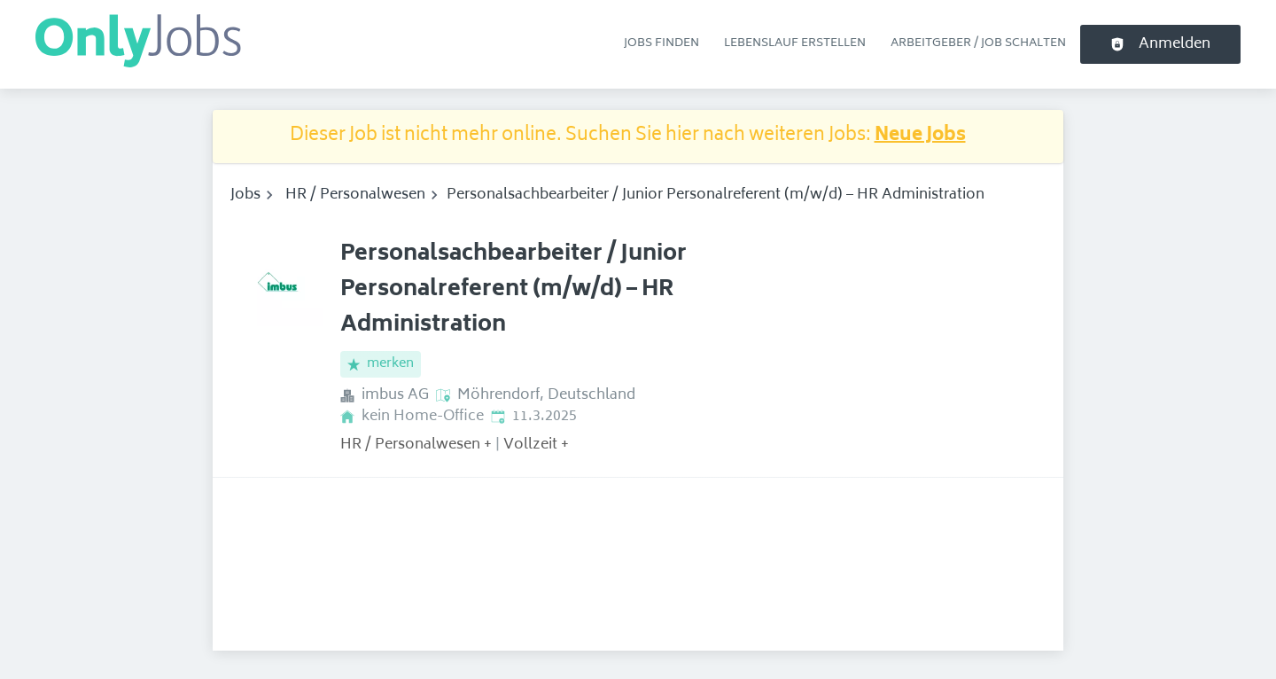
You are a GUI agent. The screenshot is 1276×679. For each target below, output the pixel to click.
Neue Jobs (920, 136)
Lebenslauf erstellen (795, 43)
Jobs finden (661, 43)
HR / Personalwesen (355, 195)
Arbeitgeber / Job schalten (978, 43)
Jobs (245, 195)
